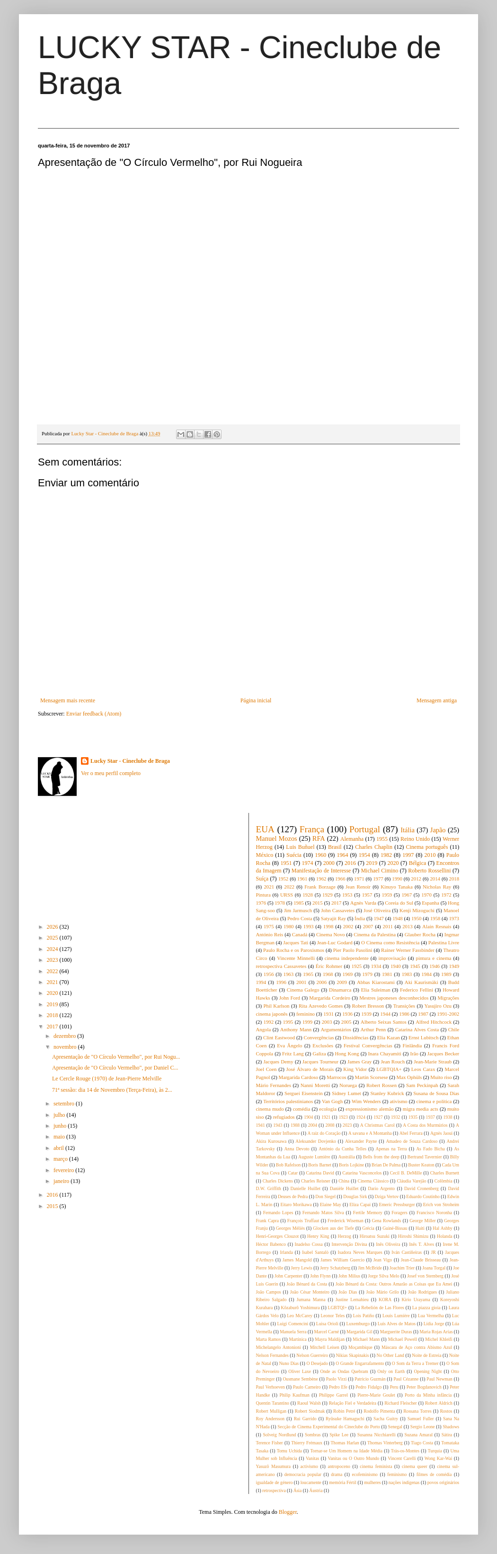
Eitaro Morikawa (296, 1204)
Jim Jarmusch (298, 910)
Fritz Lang (293, 1053)
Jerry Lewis (301, 1267)
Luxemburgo (358, 1323)
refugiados (284, 1117)
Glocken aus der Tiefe (333, 1228)
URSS (286, 895)
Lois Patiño (363, 1315)
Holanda (445, 1236)
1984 (426, 974)
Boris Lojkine (351, 1164)
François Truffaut (303, 1220)
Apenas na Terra (391, 1148)
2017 (53, 1026)
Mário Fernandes (273, 1085)
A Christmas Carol (377, 1125)
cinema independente (347, 958)
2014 (435, 878)
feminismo (397, 1474)
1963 (289, 974)
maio (59, 1136)
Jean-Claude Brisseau (421, 1259)
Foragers (399, 1212)
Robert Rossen (381, 1085)
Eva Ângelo (289, 1045)
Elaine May (330, 1204)
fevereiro (64, 1170)
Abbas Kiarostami (376, 982)
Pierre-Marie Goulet (376, 1395)
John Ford (289, 998)
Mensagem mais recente (67, 700)
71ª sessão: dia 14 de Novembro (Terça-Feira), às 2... (112, 1090)
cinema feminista (376, 1466)
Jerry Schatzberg (335, 1267)
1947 (378, 918)
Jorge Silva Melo (383, 1275)
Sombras (313, 1434)
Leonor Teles (332, 1315)
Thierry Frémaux (306, 1442)
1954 (364, 855)
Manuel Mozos (276, 838)
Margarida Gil (359, 1331)
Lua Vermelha (431, 1315)
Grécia (368, 1228)
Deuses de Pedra (293, 1196)
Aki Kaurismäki (421, 982)
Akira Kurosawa (271, 1141)
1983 (407, 974)
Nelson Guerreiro (312, 1355)
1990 (397, 878)
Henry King (318, 1236)
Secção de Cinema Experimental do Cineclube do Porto (328, 1426)
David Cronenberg (421, 1188)
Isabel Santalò (315, 1252)
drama (336, 1474)
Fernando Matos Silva (323, 1212)
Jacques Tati (295, 942)
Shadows (451, 1426)
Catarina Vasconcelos (362, 1172)
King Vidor (355, 1069)
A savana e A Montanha (370, 1133)
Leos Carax (423, 1069)
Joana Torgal (433, 1267)
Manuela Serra (293, 1331)
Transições (404, 1006)
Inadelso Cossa (309, 1244)
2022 (53, 971)
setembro (64, 1103)
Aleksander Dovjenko (315, 1141)
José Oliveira (377, 910)
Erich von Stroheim (441, 1204)
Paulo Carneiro (307, 1387)
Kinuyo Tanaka (397, 886)
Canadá (299, 934)
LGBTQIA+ (388, 1069)
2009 (342, 982)
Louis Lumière (396, 1315)
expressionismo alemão (370, 1109)
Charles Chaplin (373, 847)
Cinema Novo (330, 934)
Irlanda (286, 1252)
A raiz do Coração (324, 1133)
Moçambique (360, 1347)
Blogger (288, 1512)
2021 (53, 982)
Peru (394, 1387)
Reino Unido (415, 839)
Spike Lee (338, 1434)
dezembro (65, 1036)
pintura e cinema (434, 958)
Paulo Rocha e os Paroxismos (293, 950)
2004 (312, 1125)
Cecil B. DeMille (406, 1172)
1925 (357, 966)
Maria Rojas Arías (436, 1331)
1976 (261, 903)
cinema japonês (272, 1014)
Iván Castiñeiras (406, 1252)
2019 (53, 1004)
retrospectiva (274, 1490)
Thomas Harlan (344, 1442)
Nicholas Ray (437, 886)
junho (60, 1125)
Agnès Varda (363, 903)
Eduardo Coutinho (423, 1196)
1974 (307, 863)
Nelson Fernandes (272, 1355)
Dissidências (356, 1037)
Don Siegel (325, 1196)
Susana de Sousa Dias (436, 1093)
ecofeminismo (365, 1474)
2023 (53, 960)
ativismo (398, 1101)
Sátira (447, 1434)
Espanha (430, 903)
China (343, 1180)
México (265, 855)
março (61, 1159)
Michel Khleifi (438, 1339)
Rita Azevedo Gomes (321, 1006)
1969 (348, 974)
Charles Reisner (315, 1180)
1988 (295, 1125)
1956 (269, 974)
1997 (408, 855)
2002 (348, 926)
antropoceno (339, 1466)
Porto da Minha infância (428, 1395)
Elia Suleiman (375, 990)
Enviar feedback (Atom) (94, 713)
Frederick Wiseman (346, 1220)
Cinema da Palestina (375, 934)
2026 (53, 927)
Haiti (420, 1228)
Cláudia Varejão (411, 1180)
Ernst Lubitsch (423, 1037)
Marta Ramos (268, 1339)
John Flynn (320, 1275)
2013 (407, 926)
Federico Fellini (416, 990)
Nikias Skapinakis (352, 1355)
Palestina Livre (443, 942)
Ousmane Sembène (300, 1378)
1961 (302, 878)
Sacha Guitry (385, 1418)
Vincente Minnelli (296, 958)
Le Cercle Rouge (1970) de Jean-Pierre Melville (106, 1078)
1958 (435, 918)
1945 (415, 966)
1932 (395, 1117)
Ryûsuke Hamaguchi (345, 1418)
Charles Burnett (444, 1172)
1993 (308, 926)
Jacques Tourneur (320, 1061)
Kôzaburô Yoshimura (300, 1307)
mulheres (372, 1482)
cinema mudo (270, 1109)
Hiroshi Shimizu (413, 1236)
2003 (327, 1022)
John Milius (349, 1275)
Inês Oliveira (388, 1244)
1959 (387, 895)
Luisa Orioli (327, 1323)
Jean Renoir (358, 886)
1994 (261, 982)
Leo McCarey (299, 1315)
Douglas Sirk (355, 1196)
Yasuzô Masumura (273, 1466)
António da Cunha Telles (342, 1148)
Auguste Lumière (314, 1156)
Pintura (263, 895)
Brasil (335, 847)
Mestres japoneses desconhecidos (393, 998)
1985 (298, 903)
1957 (367, 895)
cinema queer (414, 1466)
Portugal (364, 829)
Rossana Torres (417, 1411)
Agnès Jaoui (441, 1133)
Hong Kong (347, 1053)
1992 (269, 1022)
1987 (423, 1014)
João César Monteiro (309, 1292)
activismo (309, 1466)
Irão (414, 1053)
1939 (366, 1014)
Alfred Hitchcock (434, 1022)
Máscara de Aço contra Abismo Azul (417, 1347)
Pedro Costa (299, 918)
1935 (412, 1117)
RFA (318, 838)
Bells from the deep (381, 1156)
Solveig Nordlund (279, 1434)
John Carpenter (288, 1275)
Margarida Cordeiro (329, 998)
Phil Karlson (277, 1006)
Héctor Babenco (271, 1244)
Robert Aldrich (439, 1403)
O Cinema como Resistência (390, 942)
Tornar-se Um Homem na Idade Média (346, 1450)
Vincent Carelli (402, 1458)
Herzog (344, 1236)
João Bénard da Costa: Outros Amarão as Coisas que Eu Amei (394, 1283)
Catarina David (320, 1172)
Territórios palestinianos (288, 1101)
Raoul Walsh (308, 1403)
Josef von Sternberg (425, 1275)
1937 (430, 1117)
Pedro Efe (338, 1387)
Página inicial (256, 700)
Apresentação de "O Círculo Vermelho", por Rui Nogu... (116, 1056)
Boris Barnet (319, 1164)
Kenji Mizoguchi (417, 910)
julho (60, 1115)
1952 (283, 878)
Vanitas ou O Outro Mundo (353, 1458)
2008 (329, 1125)
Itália (407, 830)
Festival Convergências (368, 1045)
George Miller (422, 1220)
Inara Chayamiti (384, 1053)
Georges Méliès (290, 1228)
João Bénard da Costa (306, 1283)
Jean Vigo (382, 1259)
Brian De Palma (386, 1164)
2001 (301, 982)
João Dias (347, 1292)
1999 (307, 1022)
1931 (328, 1014)
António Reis (270, 934)
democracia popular (302, 1474)
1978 (280, 903)
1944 (385, 1014)
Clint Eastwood (279, 1037)
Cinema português (427, 847)
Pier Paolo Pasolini (353, 950)
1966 (340, 878)
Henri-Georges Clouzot (277, 1236)
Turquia (435, 1450)
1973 (454, 918)
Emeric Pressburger (397, 1204)
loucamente (311, 1482)
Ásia (297, 1490)
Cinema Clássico (373, 1180)
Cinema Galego (303, 990)
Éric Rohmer (329, 966)
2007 (368, 926)
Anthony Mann (295, 1029)
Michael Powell (402, 1339)
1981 (387, 974)
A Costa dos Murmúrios (425, 1125)
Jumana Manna (310, 1299)
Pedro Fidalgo (368, 1387)
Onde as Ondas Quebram (344, 1371)
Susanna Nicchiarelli (376, 1434)
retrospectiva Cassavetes (281, 966)
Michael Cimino (379, 870)
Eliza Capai (360, 1204)
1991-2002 (448, 1014)
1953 (347, 895)
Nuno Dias (289, 1363)
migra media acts (420, 1109)
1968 (328, 974)
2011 (388, 926)
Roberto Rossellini (429, 870)
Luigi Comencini (292, 1323)
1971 (359, 878)
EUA (265, 829)
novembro (65, 1047)
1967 (406, 895)
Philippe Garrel (333, 1395)
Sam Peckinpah (422, 1085)
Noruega (348, 1085)
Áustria (315, 1490)
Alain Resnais (436, 926)
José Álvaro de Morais (310, 1069)
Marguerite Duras (396, 1331)
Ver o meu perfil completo (111, 773)
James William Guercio (342, 1259)
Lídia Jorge (434, 1323)
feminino (305, 1014)
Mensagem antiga (437, 700)
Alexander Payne (361, 1141)
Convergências (318, 1037)
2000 (329, 863)
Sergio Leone (422, 1426)
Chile (453, 1029)
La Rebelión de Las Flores (379, 1307)
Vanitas (312, 1458)
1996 (281, 982)
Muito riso (441, 1077)
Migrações (448, 998)
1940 (395, 966)
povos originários (443, 1482)
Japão (438, 830)
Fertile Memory (367, 1212)
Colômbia (444, 1180)
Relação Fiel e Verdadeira (352, 1403)
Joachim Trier (402, 1267)
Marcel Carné (326, 1331)
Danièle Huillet (344, 1188)
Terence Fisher (269, 1442)
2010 (429, 855)
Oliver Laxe (299, 1371)
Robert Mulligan (271, 1411)
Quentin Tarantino (272, 1403)
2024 (53, 949)
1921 (325, 1117)
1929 (327, 895)
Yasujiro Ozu (438, 1006)
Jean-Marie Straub (433, 1061)
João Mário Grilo (382, 1292)
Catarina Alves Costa (417, 1029)
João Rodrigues (422, 1292)
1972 (446, 895)
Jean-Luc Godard (335, 942)
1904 (308, 1117)
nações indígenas (404, 1482)
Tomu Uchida (289, 1450)
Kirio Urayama (415, 1299)
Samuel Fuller (421, 1418)
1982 (386, 855)
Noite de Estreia (426, 1355)
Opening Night (428, 1371)
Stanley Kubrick (387, 1093)
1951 (286, 863)
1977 (378, 878)
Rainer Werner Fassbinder (408, 950)
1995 (288, 1022)
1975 (269, 926)
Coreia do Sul (399, 903)
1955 (382, 839)
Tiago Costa (422, 1442)
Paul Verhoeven (270, 1387)
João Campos (268, 1292)
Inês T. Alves (421, 1244)
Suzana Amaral (418, 1434)
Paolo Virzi (336, 1378)
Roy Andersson (270, 1418)
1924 (360, 1117)
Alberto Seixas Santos (384, 1022)
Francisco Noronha (434, 1212)
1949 (454, 966)
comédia (302, 1109)
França (312, 829)
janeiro (62, 1181)
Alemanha (352, 839)
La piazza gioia (426, 1307)
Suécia (294, 855)
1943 (277, 1125)
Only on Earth (391, 1371)
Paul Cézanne (405, 1378)
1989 (446, 974)
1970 (426, 895)
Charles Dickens (278, 1180)
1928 (307, 895)
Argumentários (336, 1029)
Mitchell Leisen (324, 1347)
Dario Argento (381, 1188)
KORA (385, 1299)
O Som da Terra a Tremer (415, 1363)
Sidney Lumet (346, 1093)
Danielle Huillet (305, 1188)
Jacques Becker (443, 1053)
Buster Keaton (421, 1164)
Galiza (319, 1053)
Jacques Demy (278, 1061)
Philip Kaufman (295, 1395)
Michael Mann (366, 1339)
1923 (343, 1117)
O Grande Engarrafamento (360, 1363)
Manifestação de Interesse (321, 870)
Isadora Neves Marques (360, 1252)
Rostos (446, 1411)
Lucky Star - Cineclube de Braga (130, 761)
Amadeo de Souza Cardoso (411, 1141)
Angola (263, 1029)
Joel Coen (266, 1069)
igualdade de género (274, 1482)
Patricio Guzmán (370, 1378)
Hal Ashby (442, 1228)
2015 (53, 1206)
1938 (447, 1117)
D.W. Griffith (268, 1188)
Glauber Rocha (420, 934)
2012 (416, 878)
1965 (308, 974)
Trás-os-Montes (405, 1450)
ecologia (328, 1109)
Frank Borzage (320, 886)
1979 (367, 974)
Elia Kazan (388, 1037)
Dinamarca (340, 990)
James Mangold (297, 1259)
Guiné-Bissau (394, 1228)
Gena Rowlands (386, 1220)
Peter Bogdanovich (424, 1387)
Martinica (298, 1339)
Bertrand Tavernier (425, 1156)
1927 (377, 1117)
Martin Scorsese (371, 1077)
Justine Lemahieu (352, 1299)
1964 (342, 855)
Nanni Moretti (315, 1085)
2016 (53, 1194)
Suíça (262, 878)
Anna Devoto (296, 1148)
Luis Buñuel (300, 847)
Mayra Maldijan (330, 1339)
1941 (260, 1125)
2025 (53, 937)
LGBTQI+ (337, 1307)
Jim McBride (370, 1267)
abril (59, 1148)
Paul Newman (439, 1378)
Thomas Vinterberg (385, 1442)
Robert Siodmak (310, 1411)
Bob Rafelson (288, 1164)
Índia (360, 918)
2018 (53, 1015)
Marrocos (336, 1077)
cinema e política (434, 1101)
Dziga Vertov (387, 1196)
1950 (416, 918)
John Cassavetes (338, 910)
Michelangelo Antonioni (278, 1347)
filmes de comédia (434, 1474)
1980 (289, 926)
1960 (320, 855)
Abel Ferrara (411, 1133)
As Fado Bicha (430, 1148)
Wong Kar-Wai (439, 1458)
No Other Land (390, 1355)
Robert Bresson (368, 1006)
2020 (53, 993)
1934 (376, 966)
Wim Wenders (366, 1101)
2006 (322, 982)
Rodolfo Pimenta (379, 1411)
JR (433, 1252)
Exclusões (322, 1045)
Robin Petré (344, 1411)
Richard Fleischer (400, 1403)
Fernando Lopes (278, 1212)
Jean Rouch (393, 1061)
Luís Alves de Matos (397, 1323)
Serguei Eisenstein (303, 1093)
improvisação (392, 958)
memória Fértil (342, 1482)
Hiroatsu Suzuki (375, 1236)
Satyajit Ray (333, 918)
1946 (434, 966)
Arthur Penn (373, 1029)
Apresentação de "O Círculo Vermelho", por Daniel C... (115, 1067)
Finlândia (412, 1045)
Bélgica (417, 863)
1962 (321, 878)
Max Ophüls (409, 1077)
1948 (397, 918)
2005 (346, 1022)
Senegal (395, 1426)
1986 (404, 1014)
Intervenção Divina (349, 1244)
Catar (293, 1172)
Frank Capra (267, 1220)
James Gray (359, 1061)
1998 (328, 926)
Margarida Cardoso (299, 1077)
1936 (347, 1014)
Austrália (346, 1156)
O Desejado (317, 1363)
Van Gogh (332, 1101)
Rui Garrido (305, 1418)
